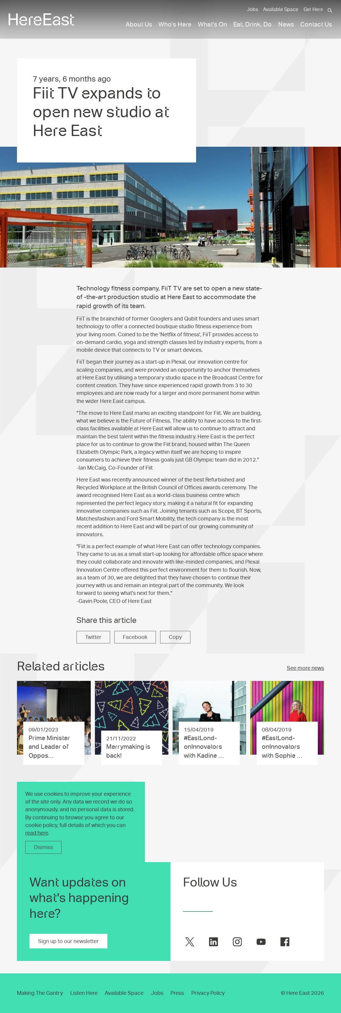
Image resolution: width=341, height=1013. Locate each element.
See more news (305, 668)
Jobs (252, 9)
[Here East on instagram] (237, 941)
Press (177, 993)
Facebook (135, 637)
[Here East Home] (41, 19)
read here (36, 833)
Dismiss (43, 847)
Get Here (313, 9)
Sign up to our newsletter (68, 941)
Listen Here (84, 993)
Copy (175, 637)
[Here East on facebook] (285, 941)
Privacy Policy (208, 993)
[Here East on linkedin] (213, 941)
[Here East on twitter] (189, 941)
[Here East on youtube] (261, 941)
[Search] (330, 10)
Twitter (93, 637)
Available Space (280, 9)
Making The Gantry (40, 993)
